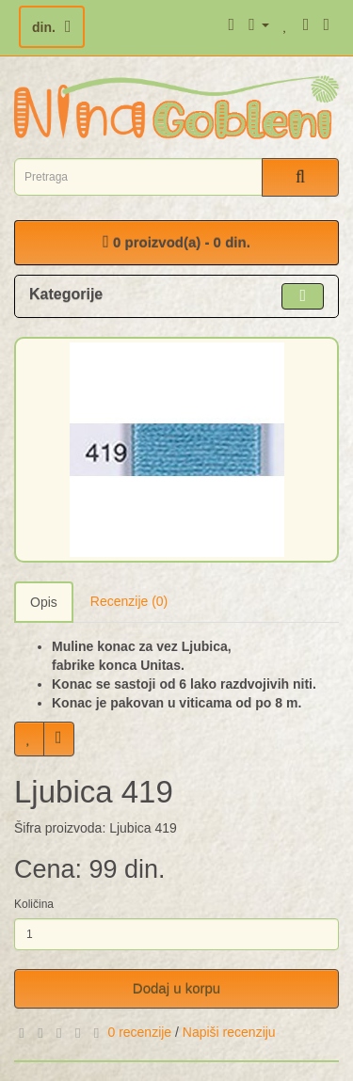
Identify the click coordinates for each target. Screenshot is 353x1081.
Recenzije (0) (129, 601)
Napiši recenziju (229, 1032)
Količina (34, 904)
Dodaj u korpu (176, 988)
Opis (43, 602)
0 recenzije (139, 1032)
